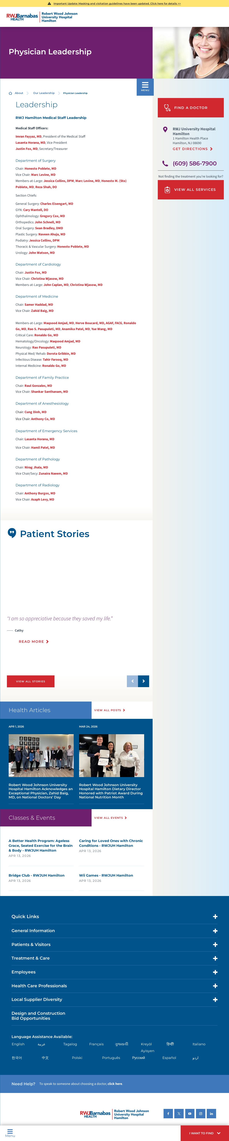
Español (169, 1058)
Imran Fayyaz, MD (28, 136)
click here (115, 1083)
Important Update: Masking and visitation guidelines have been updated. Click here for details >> (117, 3)
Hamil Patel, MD (43, 447)
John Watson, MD (42, 252)
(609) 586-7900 (195, 163)
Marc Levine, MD (43, 174)
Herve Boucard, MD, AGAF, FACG (98, 323)
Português (111, 1058)
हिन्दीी (170, 1044)
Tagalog (70, 1044)
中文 (45, 1058)
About (19, 93)
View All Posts (107, 710)
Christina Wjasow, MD (47, 278)
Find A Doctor (186, 107)
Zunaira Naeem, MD (53, 473)
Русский (138, 1058)
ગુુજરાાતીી (121, 1044)
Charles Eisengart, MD (56, 203)
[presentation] (78, 632)
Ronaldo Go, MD (46, 335)
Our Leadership (44, 93)
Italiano (199, 1044)
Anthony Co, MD (43, 419)
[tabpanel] (76, 577)
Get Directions (190, 149)
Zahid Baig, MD (42, 310)
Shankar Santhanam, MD (49, 391)
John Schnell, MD (47, 222)
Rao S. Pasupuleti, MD (44, 329)
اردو (195, 1058)
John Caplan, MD (56, 284)
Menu (10, 1133)
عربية (41, 1044)
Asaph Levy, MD (42, 499)
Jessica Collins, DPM (59, 181)
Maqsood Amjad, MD (59, 323)
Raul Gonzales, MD (38, 385)
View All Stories (30, 681)
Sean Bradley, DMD (49, 228)
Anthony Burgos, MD (40, 493)
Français (96, 1044)
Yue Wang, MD (101, 329)
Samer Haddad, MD (39, 304)
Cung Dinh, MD (35, 412)
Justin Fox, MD (27, 148)
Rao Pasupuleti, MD (46, 347)
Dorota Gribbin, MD (61, 353)
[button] (205, 1133)
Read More (31, 641)
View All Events (108, 818)
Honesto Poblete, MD (40, 168)
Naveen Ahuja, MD (51, 234)
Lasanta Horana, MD (30, 142)
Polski (77, 1058)
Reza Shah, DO (46, 187)
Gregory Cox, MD (52, 216)
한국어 (17, 1058)
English (18, 1044)
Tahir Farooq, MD (55, 359)
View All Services (190, 189)
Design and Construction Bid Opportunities (38, 1016)
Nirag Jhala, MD (36, 467)
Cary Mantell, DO (35, 210)
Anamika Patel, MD (76, 329)
